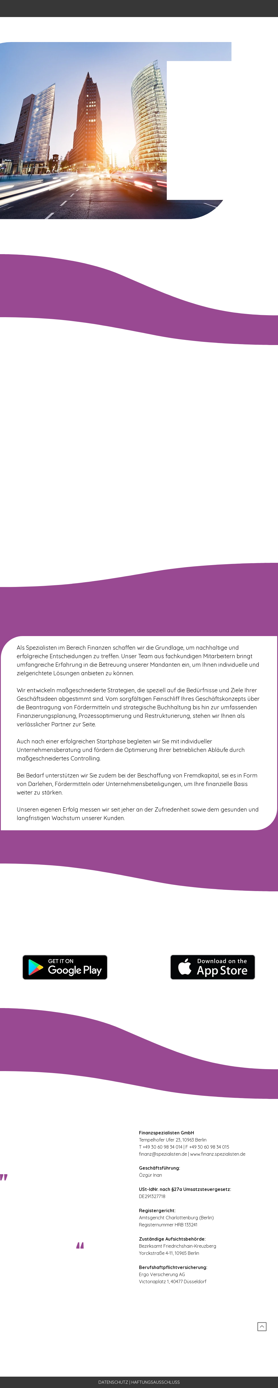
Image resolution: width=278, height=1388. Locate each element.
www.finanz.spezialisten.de (217, 1154)
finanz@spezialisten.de (163, 1154)
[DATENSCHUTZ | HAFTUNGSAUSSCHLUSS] (139, 1382)
